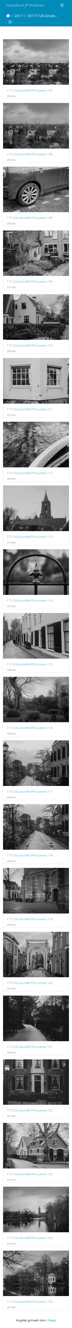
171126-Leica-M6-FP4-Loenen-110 (30, 345)
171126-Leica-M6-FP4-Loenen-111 (30, 409)
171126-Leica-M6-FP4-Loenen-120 (30, 983)
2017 (18, 15)
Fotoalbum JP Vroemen (25, 5)
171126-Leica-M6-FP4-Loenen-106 (30, 154)
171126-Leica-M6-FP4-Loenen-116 (30, 727)
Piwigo (51, 1320)
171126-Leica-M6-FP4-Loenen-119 (30, 919)
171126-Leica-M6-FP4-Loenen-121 (30, 1046)
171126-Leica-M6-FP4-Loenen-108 (30, 217)
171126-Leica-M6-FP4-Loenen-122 (30, 1110)
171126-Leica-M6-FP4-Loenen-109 (30, 281)
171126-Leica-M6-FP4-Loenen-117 (30, 791)
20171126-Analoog (43, 15)
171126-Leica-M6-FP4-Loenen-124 (30, 1238)
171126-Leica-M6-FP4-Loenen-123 (30, 1174)
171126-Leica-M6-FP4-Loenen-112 (30, 473)
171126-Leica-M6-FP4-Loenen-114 (30, 600)
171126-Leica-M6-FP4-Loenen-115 (30, 664)
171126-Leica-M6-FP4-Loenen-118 (30, 855)
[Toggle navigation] (62, 5)
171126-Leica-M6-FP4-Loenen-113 (30, 536)
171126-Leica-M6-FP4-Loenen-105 (30, 90)
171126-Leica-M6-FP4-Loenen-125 (30, 1301)
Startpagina (8, 15)
